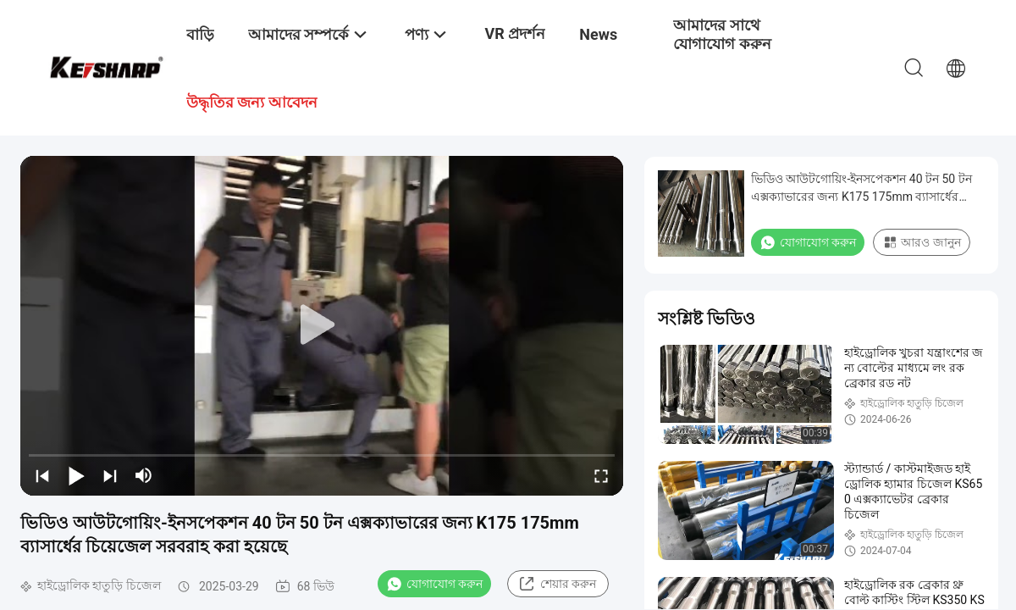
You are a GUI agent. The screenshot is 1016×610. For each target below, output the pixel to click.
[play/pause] (76, 475)
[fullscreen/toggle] (601, 475)
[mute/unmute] (144, 475)
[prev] (42, 475)
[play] (322, 325)
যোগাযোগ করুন (434, 583)
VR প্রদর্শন (514, 33)
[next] (110, 475)
